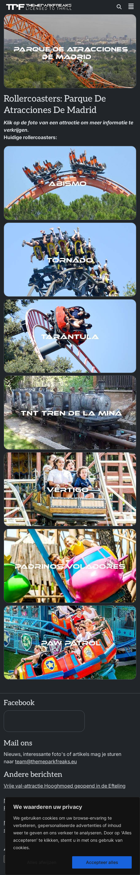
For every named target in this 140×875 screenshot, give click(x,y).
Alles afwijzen (41, 862)
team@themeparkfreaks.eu (46, 761)
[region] (72, 836)
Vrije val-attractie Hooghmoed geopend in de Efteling (65, 786)
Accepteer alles (102, 862)
